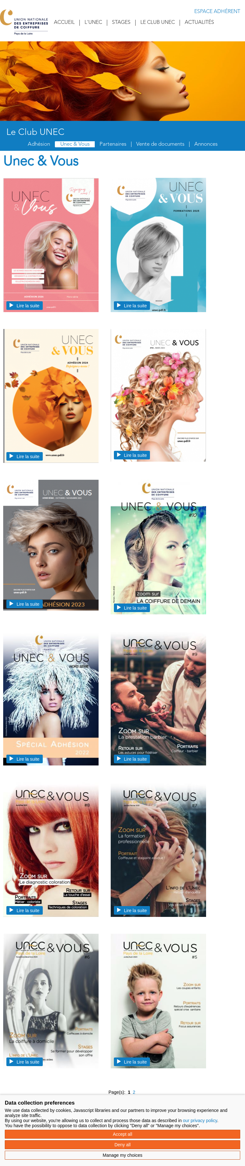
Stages (121, 22)
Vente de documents (160, 144)
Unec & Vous (75, 144)
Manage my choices (123, 1155)
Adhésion (39, 144)
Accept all (122, 1134)
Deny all (123, 1144)
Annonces (206, 144)
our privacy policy (200, 1120)
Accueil (64, 22)
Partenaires (113, 144)
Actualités (199, 22)
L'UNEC (93, 22)
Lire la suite (25, 305)
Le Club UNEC (157, 22)
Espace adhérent (217, 11)
